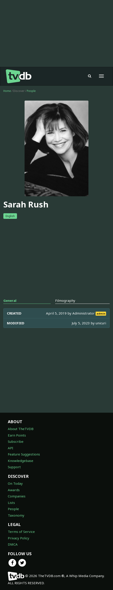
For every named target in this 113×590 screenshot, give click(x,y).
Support (14, 467)
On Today (15, 483)
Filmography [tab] (65, 300)
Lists (11, 502)
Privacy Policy (18, 538)
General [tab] (9, 300)
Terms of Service (21, 531)
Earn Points (17, 435)
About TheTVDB (20, 428)
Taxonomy (16, 515)
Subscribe (15, 441)
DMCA (13, 544)
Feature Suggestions (24, 454)
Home (7, 91)
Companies (16, 496)
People (31, 91)
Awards (14, 490)
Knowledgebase (20, 460)
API (10, 448)
